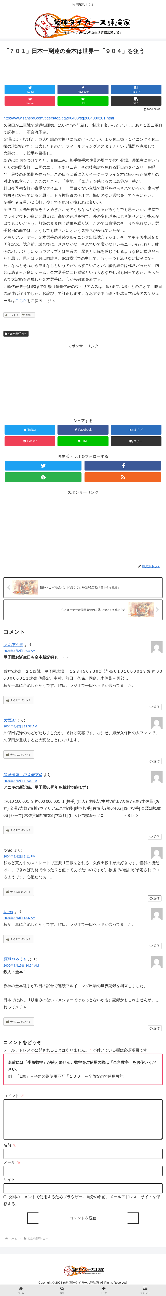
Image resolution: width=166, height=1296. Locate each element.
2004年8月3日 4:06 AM (19, 918)
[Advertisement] (83, 67)
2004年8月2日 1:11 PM (19, 856)
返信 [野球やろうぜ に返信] (155, 1028)
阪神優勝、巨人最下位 (22, 775)
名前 (9, 1152)
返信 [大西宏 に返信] (155, 761)
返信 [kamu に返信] (155, 946)
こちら (21, 300)
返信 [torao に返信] (155, 898)
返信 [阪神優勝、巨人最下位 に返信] (155, 837)
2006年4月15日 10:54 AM (21, 965)
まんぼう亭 (13, 645)
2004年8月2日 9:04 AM (19, 651)
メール (11, 1169)
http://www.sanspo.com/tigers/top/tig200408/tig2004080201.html (58, 118)
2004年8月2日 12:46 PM (20, 781)
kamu (8, 912)
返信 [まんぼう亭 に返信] (155, 707)
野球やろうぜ (15, 959)
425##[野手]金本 (16, 333)
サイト (9, 1187)
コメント (13, 1096)
